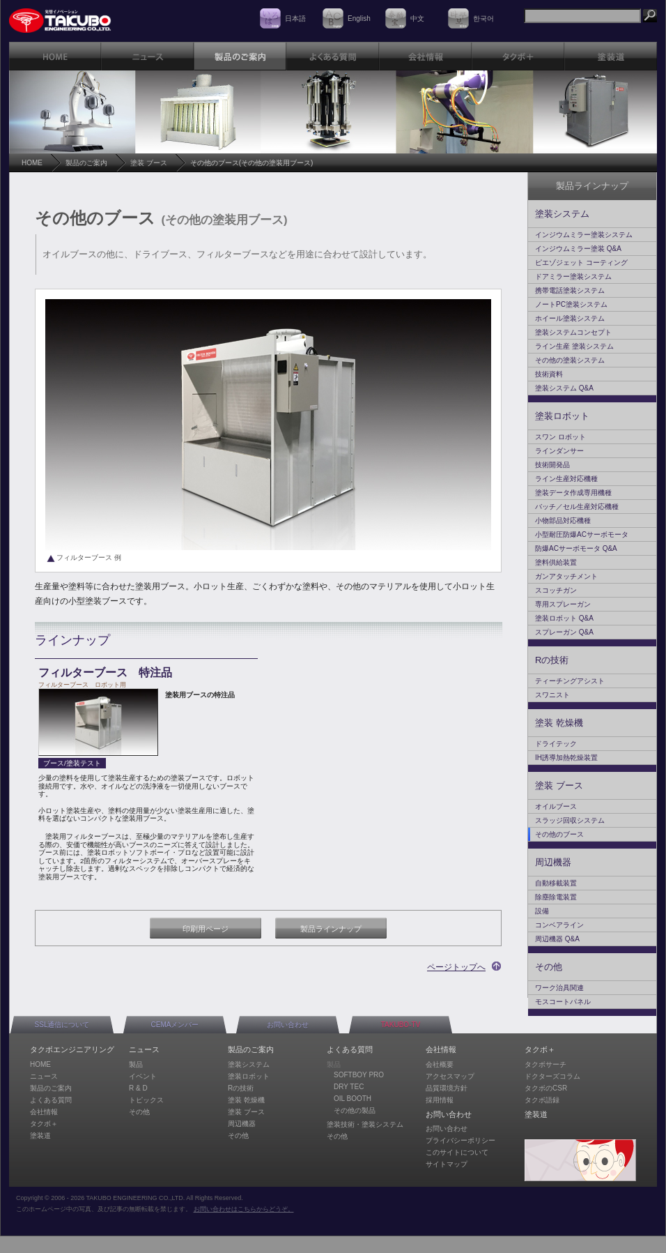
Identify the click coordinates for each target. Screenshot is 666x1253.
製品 (136, 1064)
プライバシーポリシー (460, 1140)
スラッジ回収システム (570, 820)
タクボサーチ (545, 1064)
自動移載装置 (556, 883)
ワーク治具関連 (559, 988)
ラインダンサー (559, 451)
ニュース (44, 1076)
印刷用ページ (206, 929)
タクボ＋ (44, 1123)
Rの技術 (551, 660)
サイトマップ (446, 1164)
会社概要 (440, 1064)
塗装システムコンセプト (573, 332)
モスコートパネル (563, 1001)
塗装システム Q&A (564, 388)
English (359, 18)
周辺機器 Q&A (557, 939)
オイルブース (556, 806)
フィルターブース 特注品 (105, 672)
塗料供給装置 (556, 562)
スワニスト (552, 695)
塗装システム (562, 213)
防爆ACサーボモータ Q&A (576, 548)
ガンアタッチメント (566, 576)
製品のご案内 (86, 163)
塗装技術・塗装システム (365, 1124)
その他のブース (559, 834)
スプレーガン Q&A (564, 632)
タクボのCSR (546, 1088)
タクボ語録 (542, 1100)
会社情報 (44, 1112)
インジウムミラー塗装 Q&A (578, 248)
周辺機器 (553, 862)
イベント (143, 1076)
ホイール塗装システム (570, 318)
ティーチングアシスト (570, 681)
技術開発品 (552, 465)
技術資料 (549, 374)
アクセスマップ (450, 1076)
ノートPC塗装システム (571, 304)
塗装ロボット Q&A (564, 618)
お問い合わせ (288, 1024)
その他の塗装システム (570, 360)
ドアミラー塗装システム (573, 276)
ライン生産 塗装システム (574, 346)
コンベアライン (559, 925)
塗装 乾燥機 (559, 722)
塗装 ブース (148, 163)
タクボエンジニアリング (72, 1049)
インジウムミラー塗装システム (584, 234)
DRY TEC (349, 1087)
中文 (417, 18)
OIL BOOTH (352, 1098)
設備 (542, 911)
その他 (548, 967)
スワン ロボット (560, 437)
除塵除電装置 (556, 897)
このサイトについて (457, 1152)
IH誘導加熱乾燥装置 (566, 757)
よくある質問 (51, 1100)
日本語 (295, 18)
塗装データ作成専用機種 (573, 492)
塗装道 (40, 1135)
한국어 (483, 18)
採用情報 (440, 1100)
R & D (138, 1088)
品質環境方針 (446, 1088)
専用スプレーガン (563, 604)
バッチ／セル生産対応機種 (577, 506)
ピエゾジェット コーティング (581, 262)
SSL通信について (62, 1024)
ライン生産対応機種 (566, 479)
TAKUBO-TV (400, 1024)
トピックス (146, 1100)
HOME (32, 163)
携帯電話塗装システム (570, 290)
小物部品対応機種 (563, 520)
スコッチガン (556, 590)
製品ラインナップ (331, 929)
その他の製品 (354, 1110)
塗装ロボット (562, 416)
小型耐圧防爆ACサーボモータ (581, 534)
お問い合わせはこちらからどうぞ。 (244, 1209)
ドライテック (556, 743)
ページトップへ (456, 967)
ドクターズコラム (552, 1076)
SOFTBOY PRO (359, 1075)
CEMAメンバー (175, 1024)
